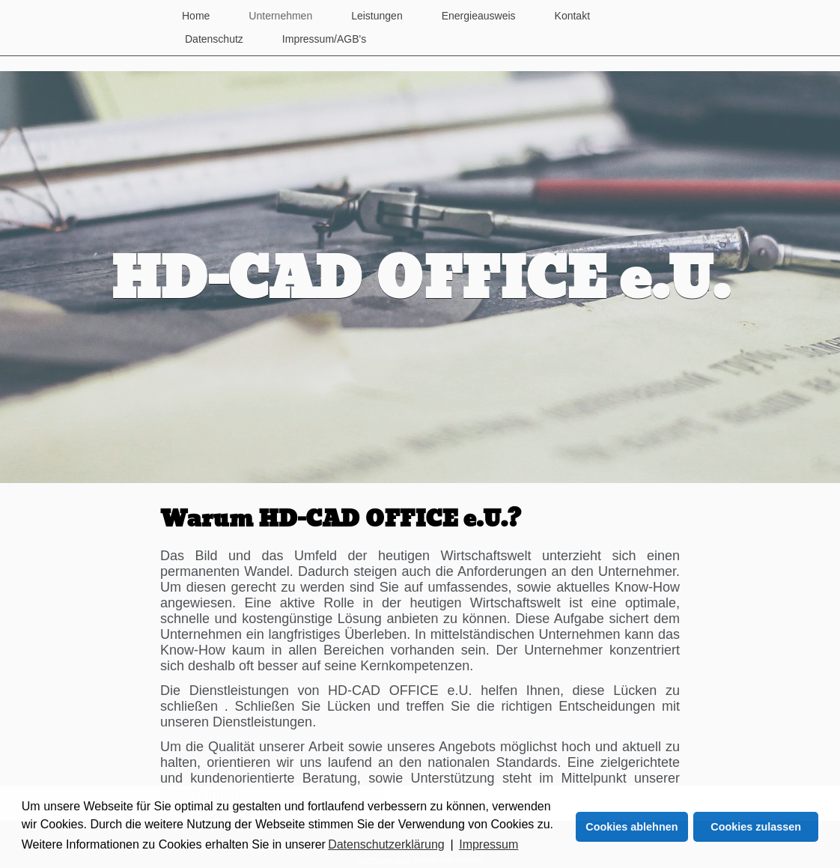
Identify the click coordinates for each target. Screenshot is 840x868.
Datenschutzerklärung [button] (386, 844)
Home (196, 16)
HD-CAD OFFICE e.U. (420, 281)
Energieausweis (479, 16)
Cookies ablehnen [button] (631, 827)
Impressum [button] (488, 844)
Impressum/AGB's (324, 39)
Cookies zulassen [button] (755, 827)
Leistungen (377, 16)
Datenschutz (214, 39)
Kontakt (572, 16)
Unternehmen (280, 16)
